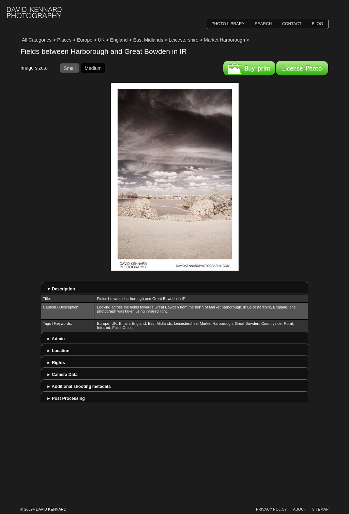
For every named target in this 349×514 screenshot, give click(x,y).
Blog (317, 23)
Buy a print (249, 68)
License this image (302, 68)
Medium (93, 68)
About (299, 509)
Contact (292, 23)
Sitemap (320, 509)
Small (70, 68)
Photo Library (228, 23)
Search (263, 23)
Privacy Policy (271, 509)
